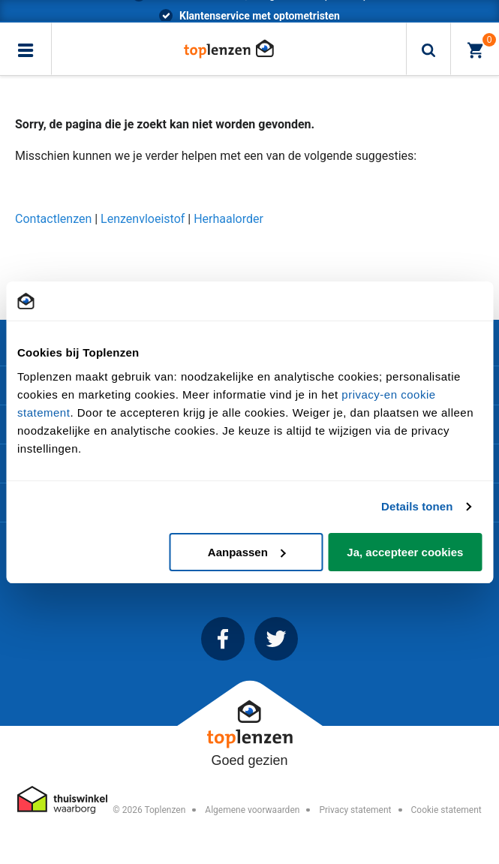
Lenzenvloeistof (144, 219)
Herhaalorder (228, 219)
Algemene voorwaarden (252, 810)
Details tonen (416, 506)
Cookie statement (445, 810)
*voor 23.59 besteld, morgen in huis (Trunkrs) (260, 11)
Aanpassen (247, 552)
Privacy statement (355, 810)
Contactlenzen (53, 219)
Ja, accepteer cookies (405, 552)
